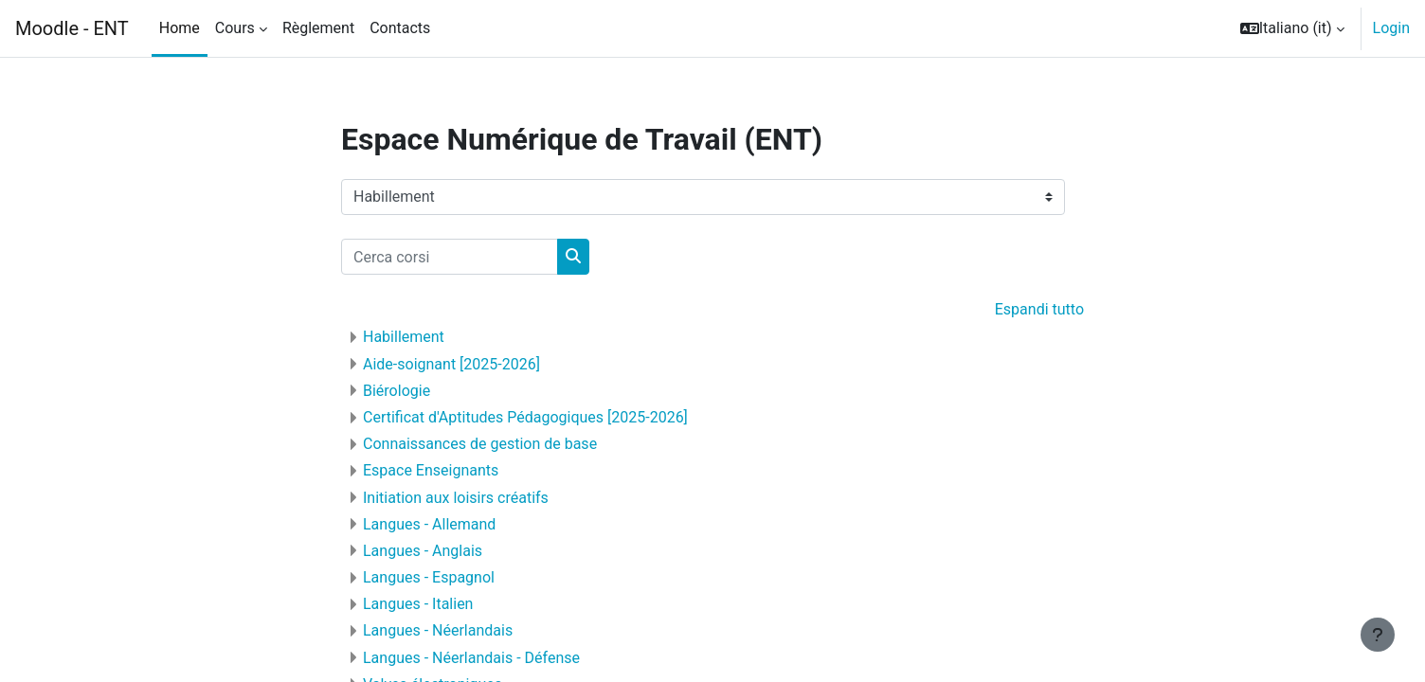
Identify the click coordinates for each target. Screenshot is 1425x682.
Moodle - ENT (72, 28)
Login (1391, 28)
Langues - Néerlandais (438, 630)
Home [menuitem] (179, 28)
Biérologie (396, 391)
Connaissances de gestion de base (480, 444)
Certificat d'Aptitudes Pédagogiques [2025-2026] (525, 417)
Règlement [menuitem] (318, 28)
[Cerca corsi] (449, 257)
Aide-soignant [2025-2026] (451, 364)
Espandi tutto (1039, 309)
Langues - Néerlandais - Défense (471, 658)
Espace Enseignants (430, 470)
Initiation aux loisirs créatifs (456, 498)
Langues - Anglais (422, 551)
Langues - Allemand (429, 524)
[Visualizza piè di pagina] (1378, 635)
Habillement (403, 337)
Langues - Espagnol (429, 577)
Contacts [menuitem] (400, 28)
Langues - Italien (418, 604)
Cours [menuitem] (235, 28)
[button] (1292, 28)
